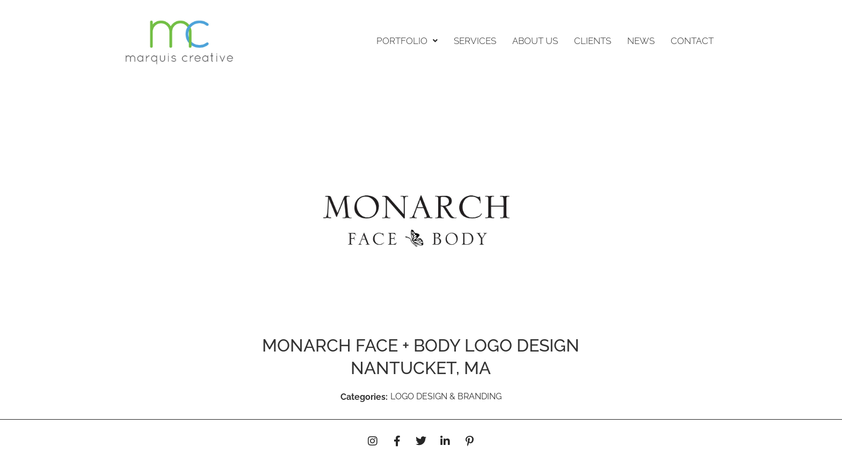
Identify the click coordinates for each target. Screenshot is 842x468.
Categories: (364, 397)
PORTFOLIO (407, 40)
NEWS (641, 40)
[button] (407, 41)
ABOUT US (535, 40)
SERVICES (475, 40)
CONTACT (692, 40)
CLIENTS (592, 40)
